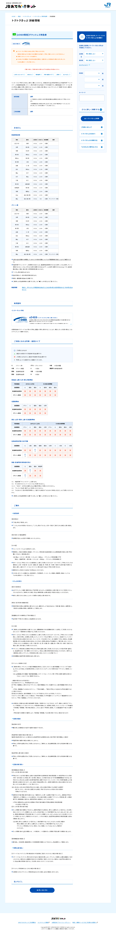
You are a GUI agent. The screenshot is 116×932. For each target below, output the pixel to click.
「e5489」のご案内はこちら (89, 147)
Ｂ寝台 (37, 374)
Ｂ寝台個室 (57, 365)
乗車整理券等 (58, 368)
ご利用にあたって (86, 127)
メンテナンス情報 (43, 922)
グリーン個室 (20, 368)
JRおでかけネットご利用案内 (27, 922)
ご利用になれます (22, 350)
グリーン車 (19, 365)
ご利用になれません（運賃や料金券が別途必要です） (32, 357)
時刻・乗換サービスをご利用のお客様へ (85, 922)
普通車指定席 (20, 371)
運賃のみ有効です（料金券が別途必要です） (29, 354)
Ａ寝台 (37, 368)
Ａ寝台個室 (38, 371)
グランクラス (39, 365)
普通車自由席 (20, 374)
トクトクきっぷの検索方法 (89, 140)
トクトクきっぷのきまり (88, 134)
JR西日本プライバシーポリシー (61, 922)
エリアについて (83, 65)
